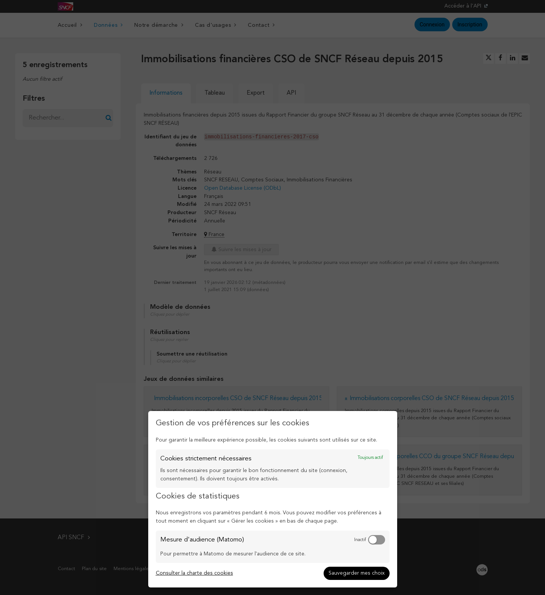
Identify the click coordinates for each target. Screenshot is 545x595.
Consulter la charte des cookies (194, 573)
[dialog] (272, 499)
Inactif (360, 540)
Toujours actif (370, 457)
